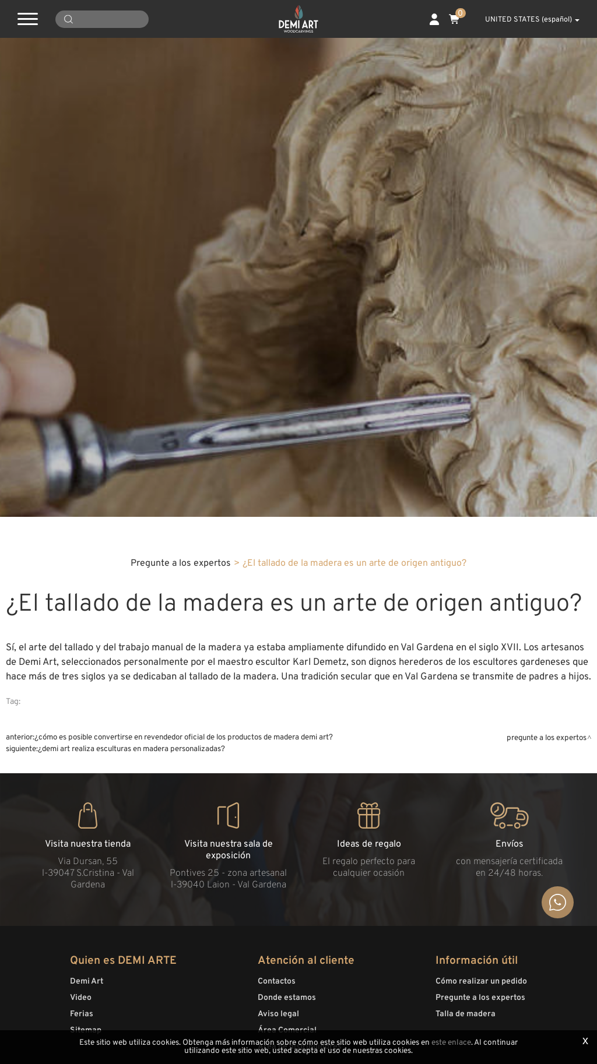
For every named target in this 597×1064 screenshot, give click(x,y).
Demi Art (86, 982)
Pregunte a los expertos (181, 563)
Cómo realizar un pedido (481, 982)
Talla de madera (466, 1014)
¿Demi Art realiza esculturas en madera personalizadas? (131, 749)
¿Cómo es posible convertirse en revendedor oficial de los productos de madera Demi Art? (183, 737)
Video (81, 998)
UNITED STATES (526, 19)
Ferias (81, 1014)
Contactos (277, 982)
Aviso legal (278, 1014)
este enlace (451, 1043)
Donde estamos (287, 998)
